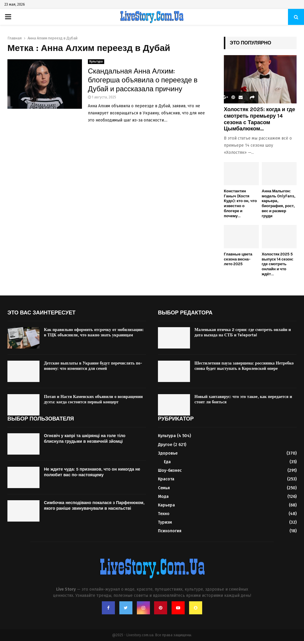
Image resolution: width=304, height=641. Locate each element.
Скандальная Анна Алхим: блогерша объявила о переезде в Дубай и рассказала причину (142, 80)
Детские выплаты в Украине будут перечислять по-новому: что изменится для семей (93, 366)
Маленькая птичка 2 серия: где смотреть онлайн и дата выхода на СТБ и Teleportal (242, 332)
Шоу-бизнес (170, 470)
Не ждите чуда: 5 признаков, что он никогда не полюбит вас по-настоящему (92, 472)
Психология (169, 530)
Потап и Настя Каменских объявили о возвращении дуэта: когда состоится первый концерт (93, 399)
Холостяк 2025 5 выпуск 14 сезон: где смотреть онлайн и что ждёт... (278, 264)
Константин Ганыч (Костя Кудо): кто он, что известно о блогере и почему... (240, 203)
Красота (166, 479)
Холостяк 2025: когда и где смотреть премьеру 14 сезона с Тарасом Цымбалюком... (259, 119)
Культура (96, 61)
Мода (163, 496)
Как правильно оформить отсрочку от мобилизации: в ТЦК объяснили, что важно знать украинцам (94, 332)
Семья (164, 487)
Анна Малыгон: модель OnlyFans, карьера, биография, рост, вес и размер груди (279, 203)
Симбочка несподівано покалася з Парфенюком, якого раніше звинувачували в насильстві (94, 505)
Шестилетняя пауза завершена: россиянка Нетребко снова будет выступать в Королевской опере (244, 366)
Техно (164, 513)
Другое (165, 444)
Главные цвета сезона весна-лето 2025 (238, 259)
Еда (167, 461)
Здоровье (168, 453)
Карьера (166, 505)
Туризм (165, 522)
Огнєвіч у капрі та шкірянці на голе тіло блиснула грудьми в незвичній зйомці (84, 438)
